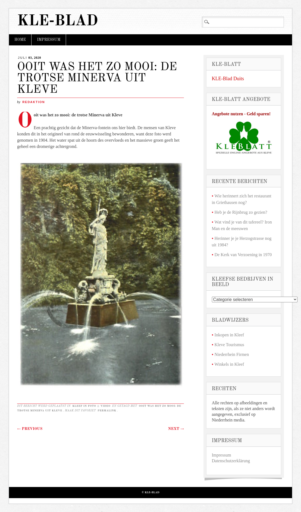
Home (20, 40)
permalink (107, 410)
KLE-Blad (57, 21)
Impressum (48, 40)
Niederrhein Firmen (232, 354)
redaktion (33, 102)
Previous (29, 429)
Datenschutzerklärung (231, 460)
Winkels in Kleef (229, 364)
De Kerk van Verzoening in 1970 (243, 254)
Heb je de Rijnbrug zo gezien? (241, 212)
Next (176, 429)
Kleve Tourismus (229, 344)
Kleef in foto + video (91, 406)
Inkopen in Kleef (229, 335)
